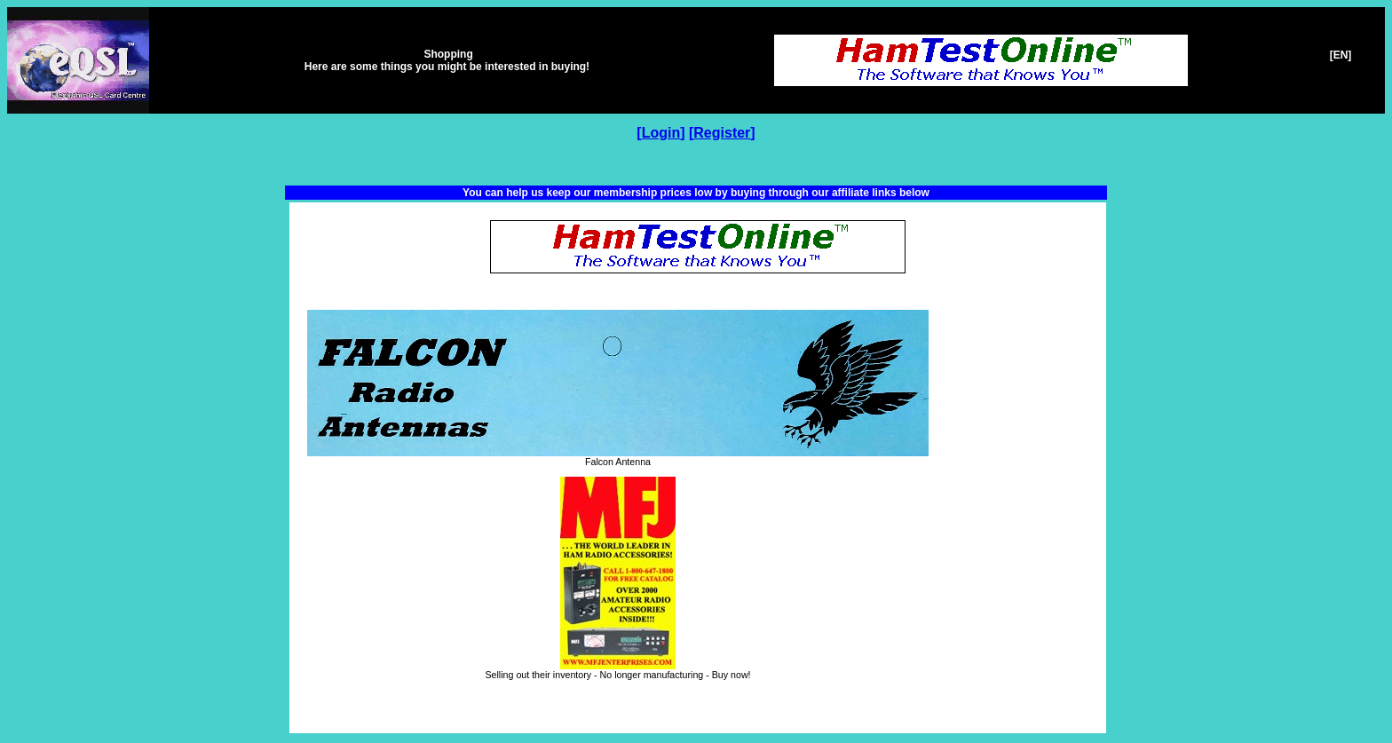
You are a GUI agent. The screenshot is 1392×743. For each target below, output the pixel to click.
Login (661, 132)
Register (721, 132)
